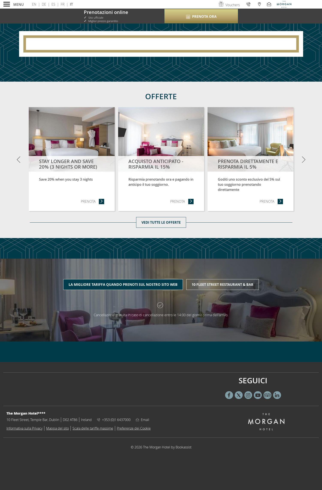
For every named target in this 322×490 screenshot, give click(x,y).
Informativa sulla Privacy (24, 428)
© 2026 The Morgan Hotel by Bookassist (161, 447)
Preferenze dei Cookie (134, 428)
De (44, 4)
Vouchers (229, 5)
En (34, 4)
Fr (63, 4)
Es (53, 4)
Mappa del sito (57, 428)
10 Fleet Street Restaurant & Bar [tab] (222, 284)
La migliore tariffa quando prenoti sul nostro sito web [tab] (123, 284)
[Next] (303, 159)
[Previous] (18, 159)
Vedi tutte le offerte (161, 222)
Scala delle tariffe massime (92, 428)
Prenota (92, 201)
